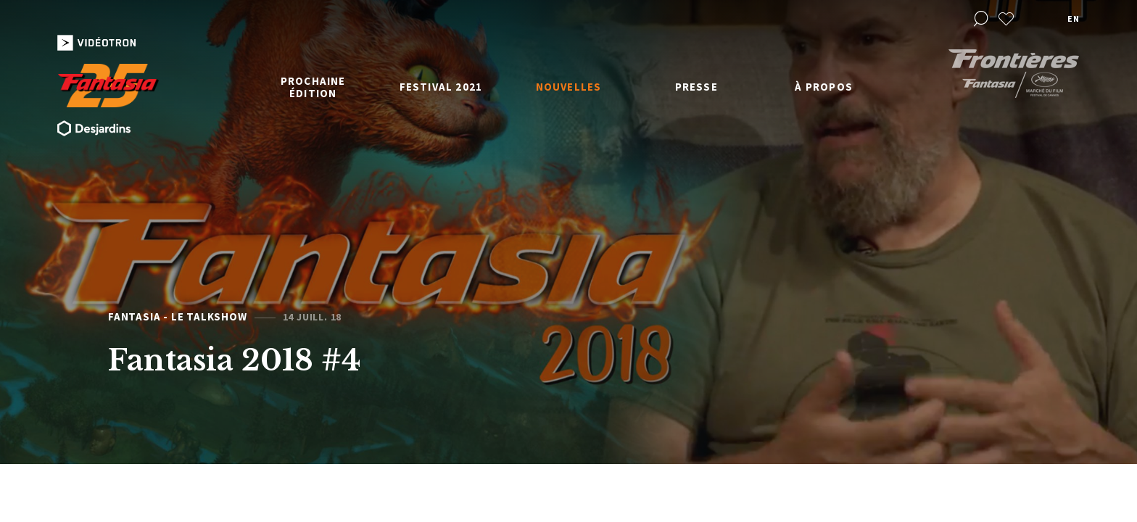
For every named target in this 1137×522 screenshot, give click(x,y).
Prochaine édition (313, 87)
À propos (824, 87)
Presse (696, 87)
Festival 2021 (441, 87)
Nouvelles (569, 87)
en (1073, 18)
